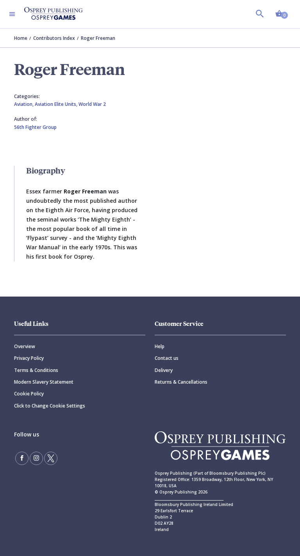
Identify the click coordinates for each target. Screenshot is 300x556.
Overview (24, 346)
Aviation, (24, 104)
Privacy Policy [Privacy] (29, 358)
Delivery (164, 370)
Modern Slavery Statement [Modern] (43, 382)
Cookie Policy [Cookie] (29, 393)
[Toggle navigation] (12, 14)
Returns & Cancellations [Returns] (181, 382)
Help (159, 346)
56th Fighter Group (35, 127)
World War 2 (92, 104)
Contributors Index (54, 38)
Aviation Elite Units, (57, 104)
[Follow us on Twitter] (50, 458)
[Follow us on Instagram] (36, 458)
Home (20, 38)
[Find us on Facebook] (22, 458)
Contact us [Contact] (167, 358)
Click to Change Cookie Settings (49, 405)
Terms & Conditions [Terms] (36, 370)
